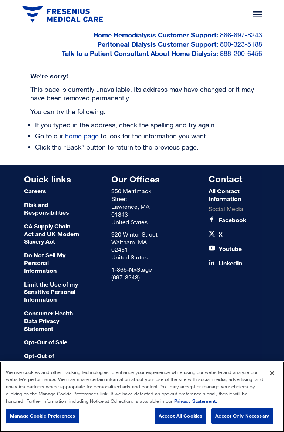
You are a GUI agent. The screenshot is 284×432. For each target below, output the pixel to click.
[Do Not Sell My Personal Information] (52, 262)
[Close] (272, 373)
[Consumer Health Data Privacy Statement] (52, 320)
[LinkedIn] (230, 263)
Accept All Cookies (180, 416)
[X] (221, 234)
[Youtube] (230, 249)
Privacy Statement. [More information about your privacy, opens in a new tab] (195, 401)
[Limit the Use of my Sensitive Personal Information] (52, 292)
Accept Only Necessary (242, 416)
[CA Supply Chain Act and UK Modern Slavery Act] (52, 233)
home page (82, 136)
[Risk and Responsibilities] (52, 209)
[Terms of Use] (52, 342)
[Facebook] (232, 220)
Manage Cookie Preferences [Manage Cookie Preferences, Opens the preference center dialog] (42, 416)
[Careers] (52, 191)
